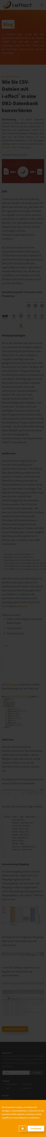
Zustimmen (35, 1128)
